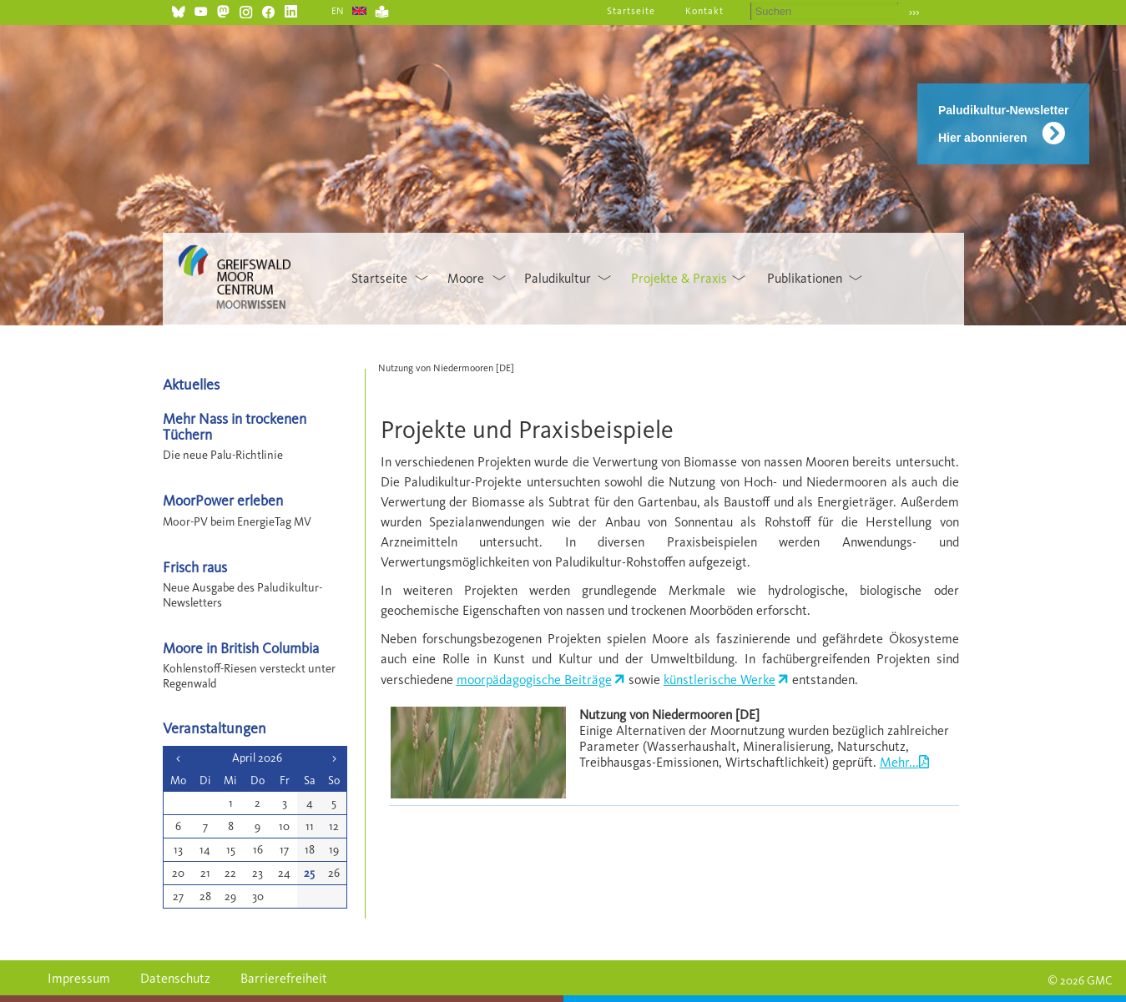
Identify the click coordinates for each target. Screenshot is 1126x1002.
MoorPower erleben (223, 500)
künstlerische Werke (719, 679)
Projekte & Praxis (679, 278)
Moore (465, 278)
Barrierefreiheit (283, 978)
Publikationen (804, 278)
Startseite (631, 11)
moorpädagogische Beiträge (534, 679)
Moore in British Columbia (241, 648)
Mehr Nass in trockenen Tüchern (234, 426)
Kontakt (704, 11)
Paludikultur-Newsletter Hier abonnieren (1003, 123)
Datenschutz (175, 978)
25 (309, 873)
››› (914, 12)
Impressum (79, 978)
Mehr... (899, 762)
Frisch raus (195, 567)
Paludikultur (557, 278)
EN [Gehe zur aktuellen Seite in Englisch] (338, 11)
